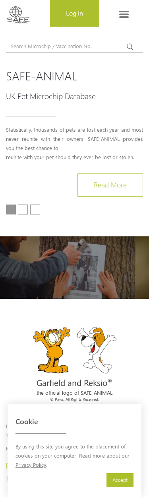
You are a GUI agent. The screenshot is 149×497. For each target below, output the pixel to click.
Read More (110, 184)
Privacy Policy (30, 464)
